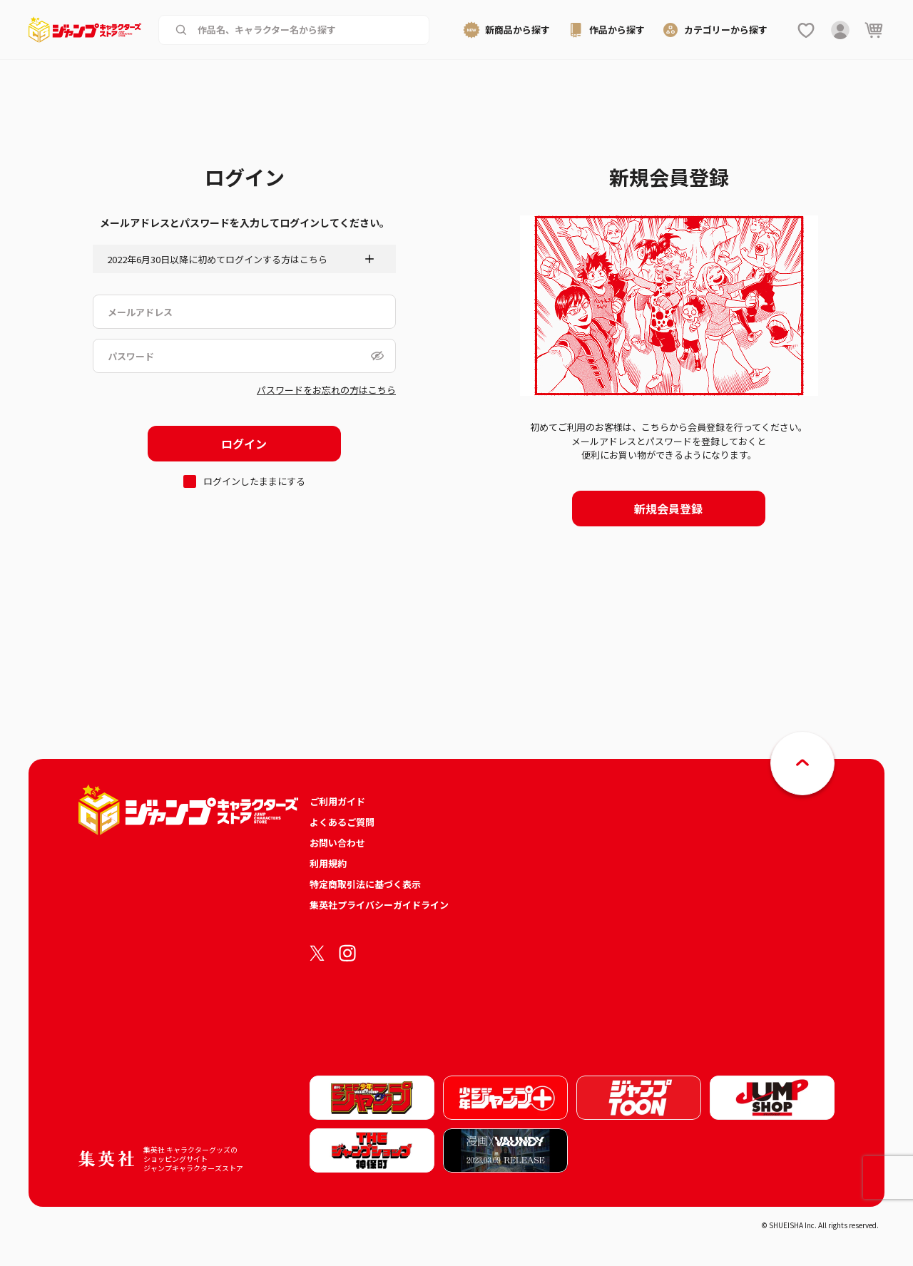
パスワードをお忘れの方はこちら (326, 390)
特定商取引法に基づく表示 (365, 884)
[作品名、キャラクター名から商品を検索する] (305, 30)
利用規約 (328, 863)
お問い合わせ (337, 842)
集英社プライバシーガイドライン (379, 905)
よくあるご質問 (342, 822)
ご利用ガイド (337, 801)
